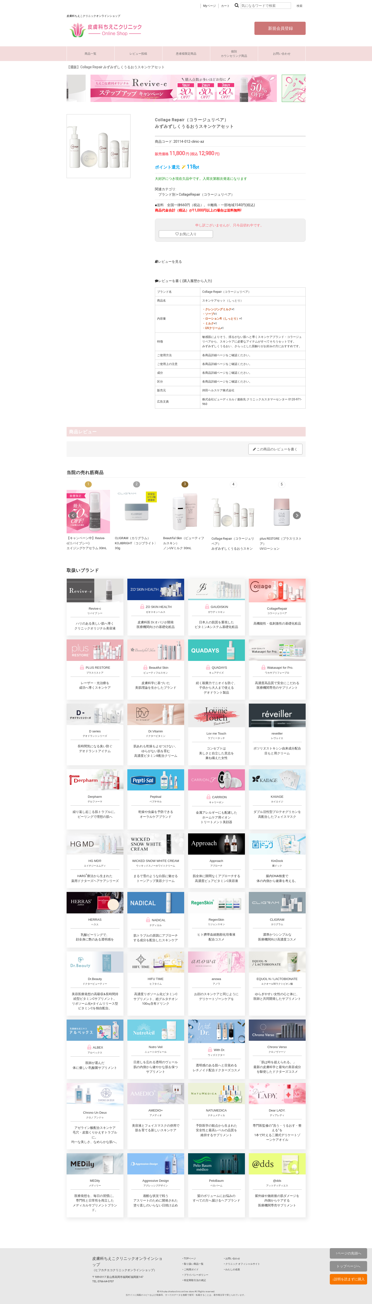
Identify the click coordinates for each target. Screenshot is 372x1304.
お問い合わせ (282, 53)
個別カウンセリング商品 (234, 54)
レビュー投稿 (138, 53)
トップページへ (348, 1266)
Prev (73, 515)
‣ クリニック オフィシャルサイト (242, 1264)
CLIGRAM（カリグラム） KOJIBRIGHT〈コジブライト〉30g (136, 543)
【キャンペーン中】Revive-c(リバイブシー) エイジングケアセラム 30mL (87, 543)
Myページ (209, 6)
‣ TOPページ (189, 1258)
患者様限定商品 (186, 53)
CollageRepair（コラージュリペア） (206, 194)
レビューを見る (168, 261)
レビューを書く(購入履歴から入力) (183, 281)
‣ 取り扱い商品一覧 (192, 1264)
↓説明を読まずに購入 (348, 1279)
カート (225, 6)
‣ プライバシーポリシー (195, 1275)
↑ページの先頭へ (348, 1253)
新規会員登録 (280, 28)
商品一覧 (90, 53)
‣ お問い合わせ (232, 1258)
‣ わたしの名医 (232, 1269)
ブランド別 (166, 194)
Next (297, 515)
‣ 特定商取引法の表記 (194, 1280)
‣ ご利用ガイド (190, 1269)
